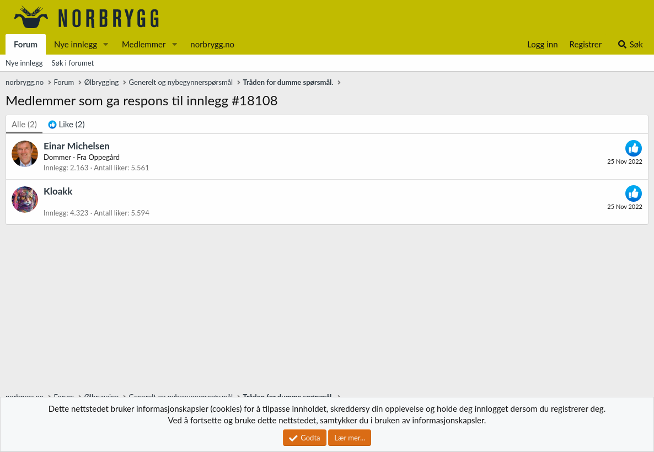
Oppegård (104, 157)
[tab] (66, 124)
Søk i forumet (73, 62)
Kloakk (58, 191)
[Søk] (630, 44)
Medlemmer (144, 44)
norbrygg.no (212, 44)
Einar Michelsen (77, 146)
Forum (25, 44)
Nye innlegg (75, 44)
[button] (106, 44)
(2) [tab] (24, 124)
